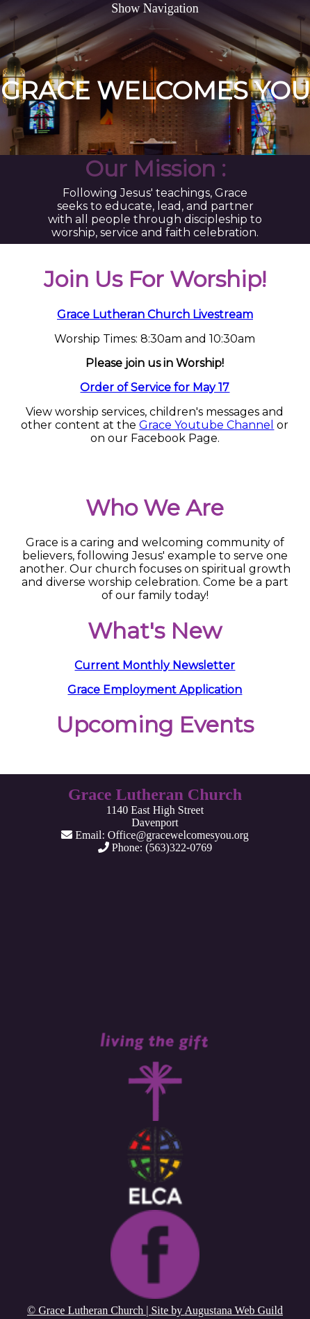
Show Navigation (155, 8)
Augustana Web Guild (233, 1310)
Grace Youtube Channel (206, 425)
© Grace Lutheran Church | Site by (105, 1310)
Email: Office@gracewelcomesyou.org (155, 835)
